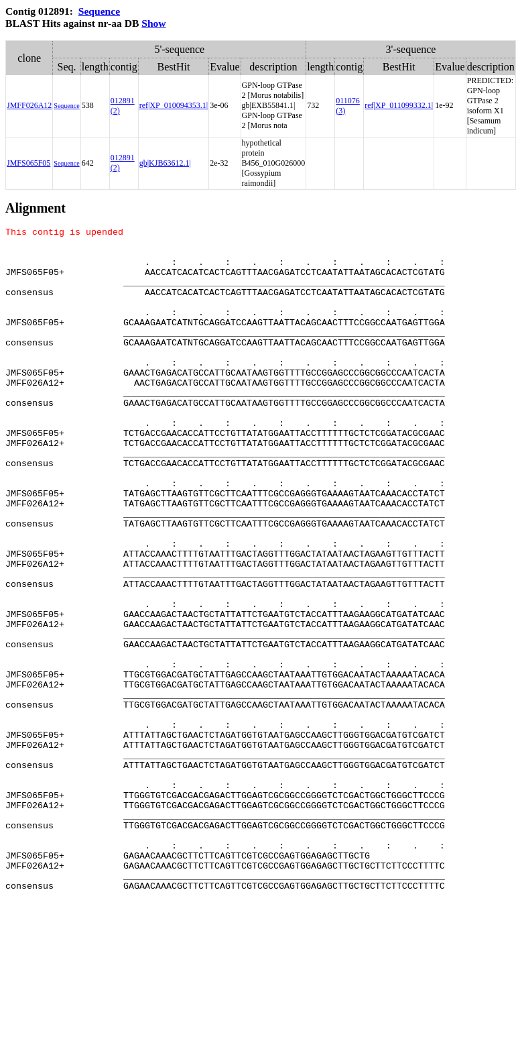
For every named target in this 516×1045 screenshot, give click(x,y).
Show (153, 23)
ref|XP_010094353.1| (173, 105)
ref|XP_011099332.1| (399, 105)
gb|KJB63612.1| (165, 163)
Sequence (99, 11)
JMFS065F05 (28, 163)
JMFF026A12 (29, 105)
